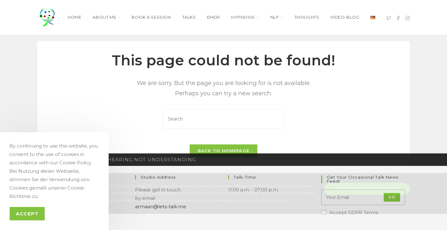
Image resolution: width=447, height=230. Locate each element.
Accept (27, 214)
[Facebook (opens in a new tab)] (398, 17)
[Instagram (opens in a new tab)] (407, 17)
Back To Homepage (224, 154)
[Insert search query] (223, 119)
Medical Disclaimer (366, 192)
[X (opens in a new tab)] (389, 17)
